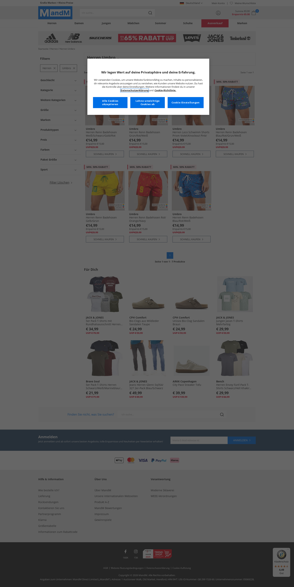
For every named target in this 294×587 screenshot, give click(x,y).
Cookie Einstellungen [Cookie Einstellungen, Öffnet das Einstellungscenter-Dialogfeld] (186, 102)
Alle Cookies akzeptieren (110, 102)
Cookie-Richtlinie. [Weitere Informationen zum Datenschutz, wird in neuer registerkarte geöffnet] (165, 90)
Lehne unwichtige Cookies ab (148, 102)
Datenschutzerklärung (134, 90)
